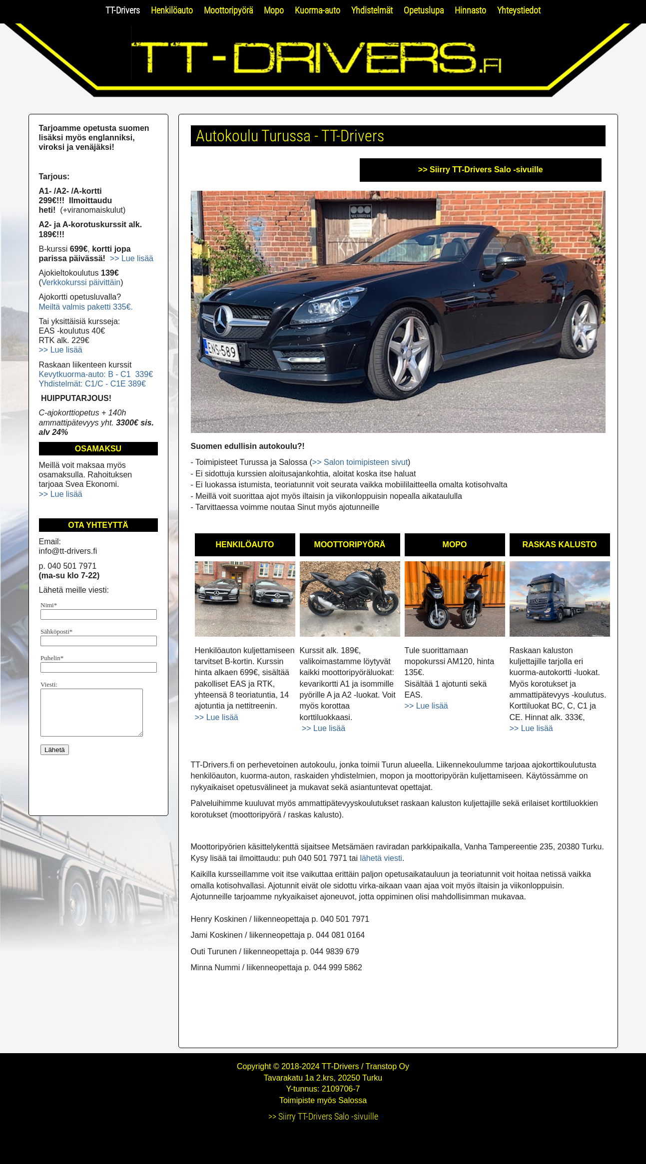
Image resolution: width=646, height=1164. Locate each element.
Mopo (274, 10)
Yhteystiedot (519, 10)
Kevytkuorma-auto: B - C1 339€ (96, 374)
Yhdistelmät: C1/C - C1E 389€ (92, 384)
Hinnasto (470, 10)
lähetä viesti (381, 858)
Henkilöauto (172, 10)
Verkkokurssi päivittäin (80, 282)
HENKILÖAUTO (244, 544)
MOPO (455, 544)
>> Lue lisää (216, 717)
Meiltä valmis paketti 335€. (86, 307)
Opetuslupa (424, 10)
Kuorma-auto (317, 10)
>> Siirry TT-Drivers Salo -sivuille (480, 169)
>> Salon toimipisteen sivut (360, 462)
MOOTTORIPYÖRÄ (350, 544)
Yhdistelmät (372, 10)
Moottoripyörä (228, 10)
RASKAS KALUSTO (559, 544)
